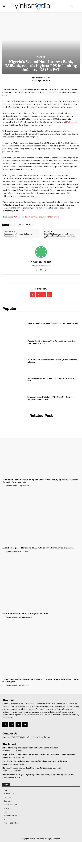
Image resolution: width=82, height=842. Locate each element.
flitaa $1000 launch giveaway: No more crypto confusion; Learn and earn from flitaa (59, 236)
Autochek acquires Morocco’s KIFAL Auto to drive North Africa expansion (38, 548)
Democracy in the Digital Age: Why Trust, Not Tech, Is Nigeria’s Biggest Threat (38, 775)
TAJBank (29, 225)
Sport (4, 771)
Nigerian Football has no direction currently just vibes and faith (31, 768)
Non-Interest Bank (17, 225)
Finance (41, 57)
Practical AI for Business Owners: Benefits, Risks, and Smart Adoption (52, 360)
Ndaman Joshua (43, 77)
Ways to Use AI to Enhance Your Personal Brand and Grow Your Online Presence (38, 754)
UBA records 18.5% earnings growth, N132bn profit (36, 217)
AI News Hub (7, 757)
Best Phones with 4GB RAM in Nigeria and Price (25, 613)
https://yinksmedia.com (41, 266)
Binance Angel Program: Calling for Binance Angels (18, 235)
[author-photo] (4, 485)
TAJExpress (71, 122)
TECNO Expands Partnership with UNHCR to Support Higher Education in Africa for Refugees (40, 680)
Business (5, 751)
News (4, 778)
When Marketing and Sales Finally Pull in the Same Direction (53, 323)
